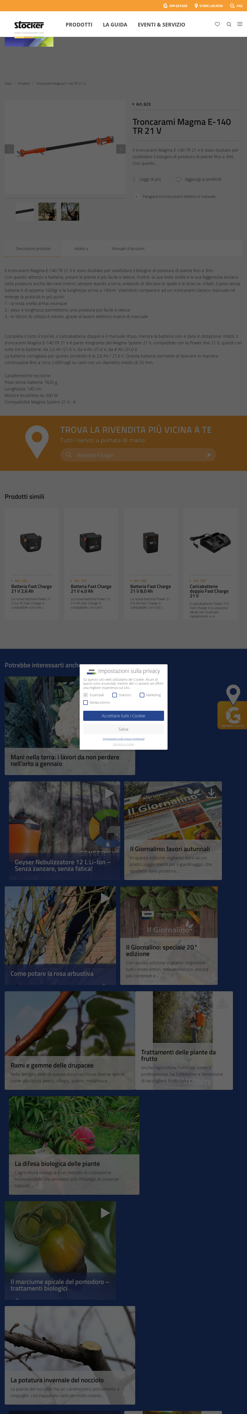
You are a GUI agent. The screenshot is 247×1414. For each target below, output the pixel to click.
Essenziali (93, 695)
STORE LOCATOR (211, 5)
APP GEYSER (178, 5)
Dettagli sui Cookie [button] (123, 744)
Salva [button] (123, 729)
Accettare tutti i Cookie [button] (123, 716)
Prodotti (79, 24)
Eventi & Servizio (161, 24)
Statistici (121, 695)
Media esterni (96, 702)
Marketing (150, 695)
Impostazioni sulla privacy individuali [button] (123, 738)
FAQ (239, 5)
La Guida (115, 24)
